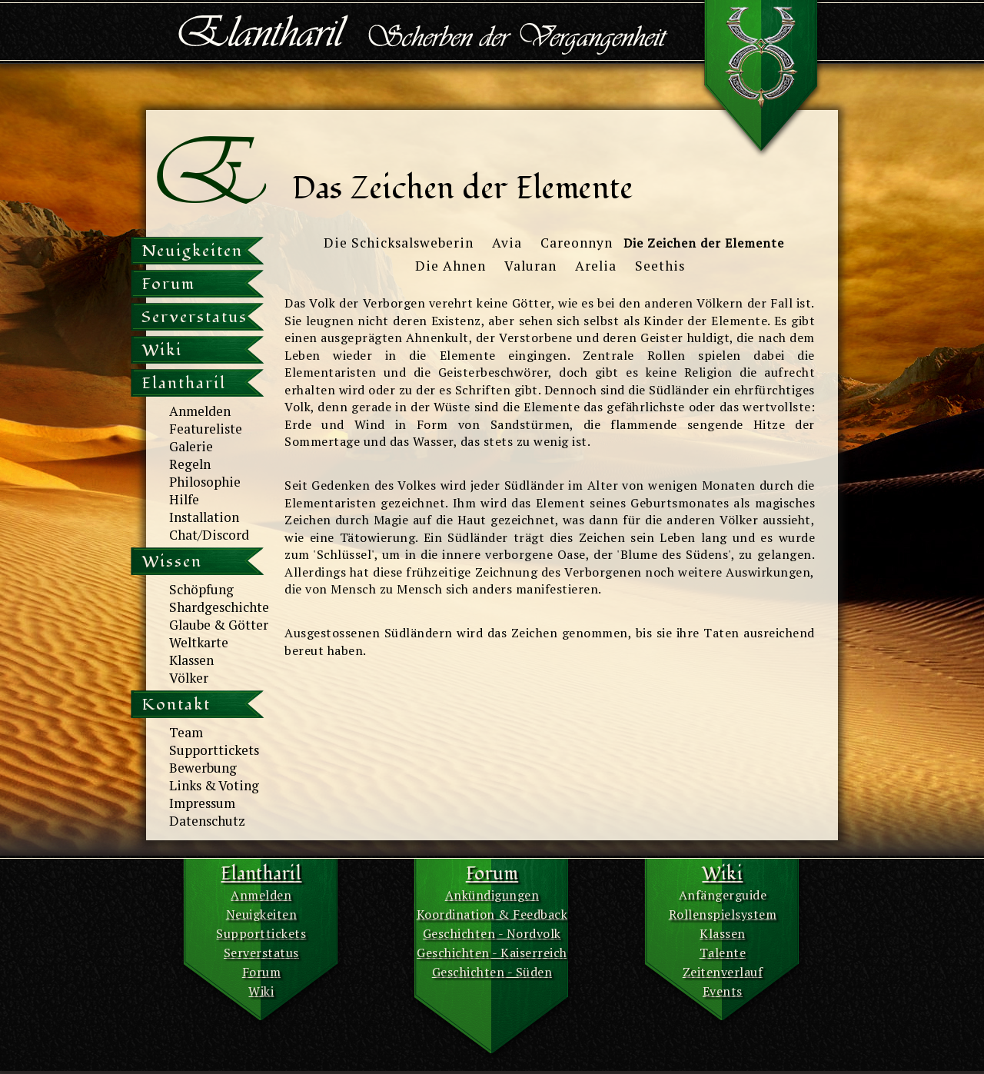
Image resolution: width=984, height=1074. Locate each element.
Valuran (530, 265)
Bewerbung (203, 767)
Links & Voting (214, 785)
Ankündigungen (492, 894)
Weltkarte (198, 642)
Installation (204, 517)
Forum (168, 284)
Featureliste (205, 428)
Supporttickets (214, 750)
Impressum (202, 803)
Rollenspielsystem (723, 914)
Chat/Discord (209, 535)
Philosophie (205, 481)
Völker (188, 678)
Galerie (191, 446)
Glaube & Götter (218, 624)
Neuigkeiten (192, 251)
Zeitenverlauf (723, 971)
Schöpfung (201, 589)
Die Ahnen (450, 265)
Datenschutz (207, 821)
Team (186, 732)
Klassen (191, 660)
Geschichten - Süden (492, 971)
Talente (723, 952)
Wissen (171, 561)
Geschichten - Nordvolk (492, 933)
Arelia (596, 265)
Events (723, 991)
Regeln (190, 464)
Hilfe (184, 499)
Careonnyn (576, 242)
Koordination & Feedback (492, 914)
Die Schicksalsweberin (399, 242)
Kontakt (176, 704)
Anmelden (200, 411)
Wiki (161, 350)
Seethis (660, 265)
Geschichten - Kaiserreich (492, 952)
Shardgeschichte (219, 607)
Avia (507, 242)
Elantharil (183, 383)
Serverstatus (194, 317)
